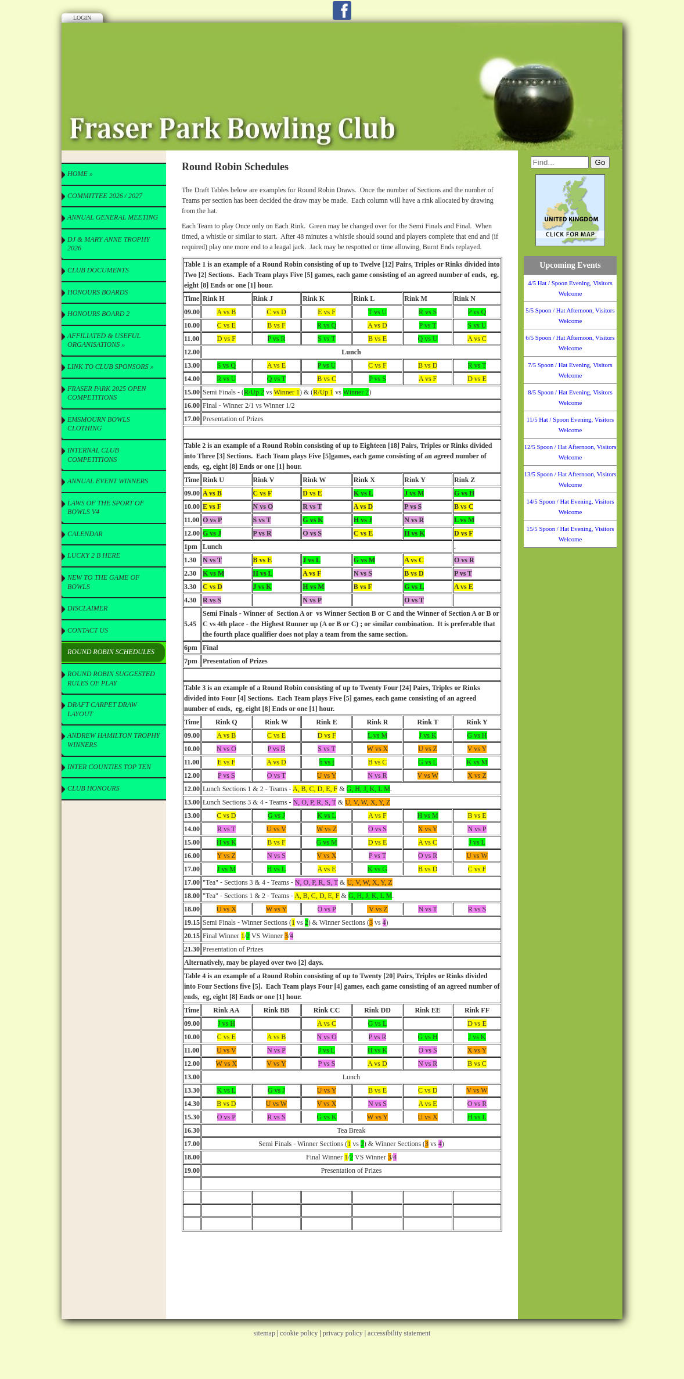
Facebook (342, 10)
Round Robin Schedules (110, 652)
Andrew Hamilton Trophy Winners (113, 740)
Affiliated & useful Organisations (104, 340)
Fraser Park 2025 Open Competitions (106, 393)
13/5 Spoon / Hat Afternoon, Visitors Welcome (570, 479)
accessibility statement (399, 1333)
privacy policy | (345, 1333)
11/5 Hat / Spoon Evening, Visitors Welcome (570, 424)
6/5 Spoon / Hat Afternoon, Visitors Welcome (569, 342)
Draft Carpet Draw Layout (102, 709)
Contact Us (87, 630)
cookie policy (299, 1333)
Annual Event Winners (107, 481)
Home (80, 174)
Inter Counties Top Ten (109, 767)
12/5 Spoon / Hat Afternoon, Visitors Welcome (570, 452)
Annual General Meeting (112, 217)
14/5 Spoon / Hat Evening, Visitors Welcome (570, 506)
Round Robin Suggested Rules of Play (111, 678)
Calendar (85, 534)
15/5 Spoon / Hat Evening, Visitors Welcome (570, 534)
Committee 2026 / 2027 (104, 196)
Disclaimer (87, 608)
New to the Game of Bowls (103, 582)
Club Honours (93, 788)
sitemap (264, 1333)
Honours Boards (97, 292)
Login (82, 18)
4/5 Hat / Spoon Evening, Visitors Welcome (570, 288)
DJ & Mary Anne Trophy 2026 (108, 244)
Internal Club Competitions (93, 455)
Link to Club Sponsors (110, 366)
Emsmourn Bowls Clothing (98, 424)
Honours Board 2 (98, 314)
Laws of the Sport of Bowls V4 (105, 507)
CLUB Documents (98, 270)
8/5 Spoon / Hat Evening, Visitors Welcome (570, 397)
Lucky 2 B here (93, 555)
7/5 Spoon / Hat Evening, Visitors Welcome (570, 370)
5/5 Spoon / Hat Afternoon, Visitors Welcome (569, 315)
